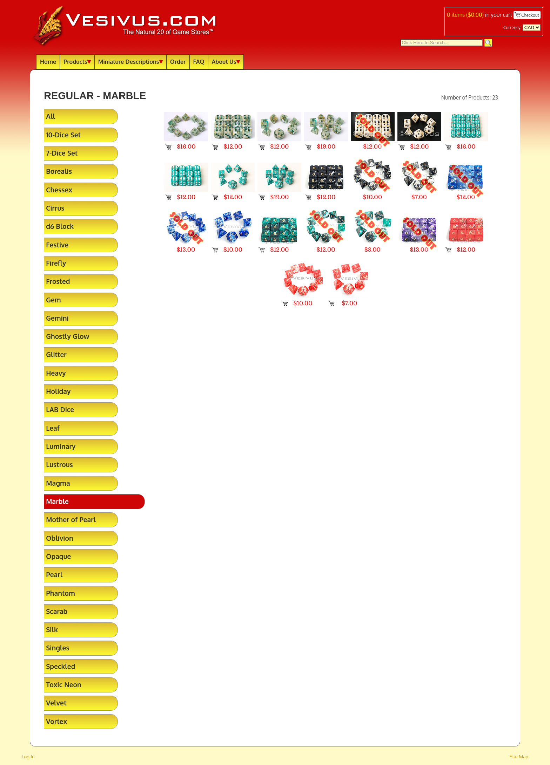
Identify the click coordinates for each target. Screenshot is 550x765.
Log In (28, 756)
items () (465, 14)
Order (178, 61)
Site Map (519, 756)
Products (77, 61)
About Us (226, 61)
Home (48, 61)
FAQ (198, 61)
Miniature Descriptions (130, 61)
